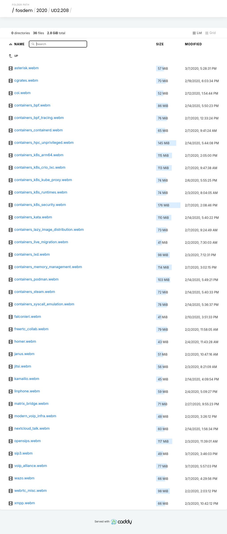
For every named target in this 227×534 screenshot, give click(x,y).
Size (160, 44)
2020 (42, 10)
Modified (193, 44)
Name (20, 44)
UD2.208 (60, 10)
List (197, 33)
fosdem (24, 10)
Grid (210, 33)
